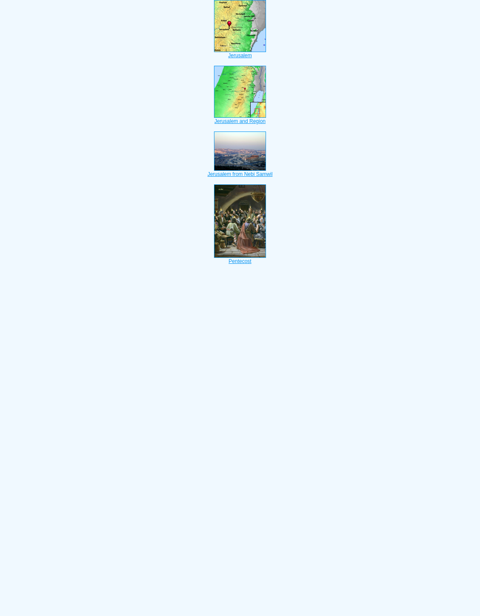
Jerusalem (240, 52)
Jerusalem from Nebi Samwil (240, 171)
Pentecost (240, 258)
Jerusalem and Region (240, 118)
